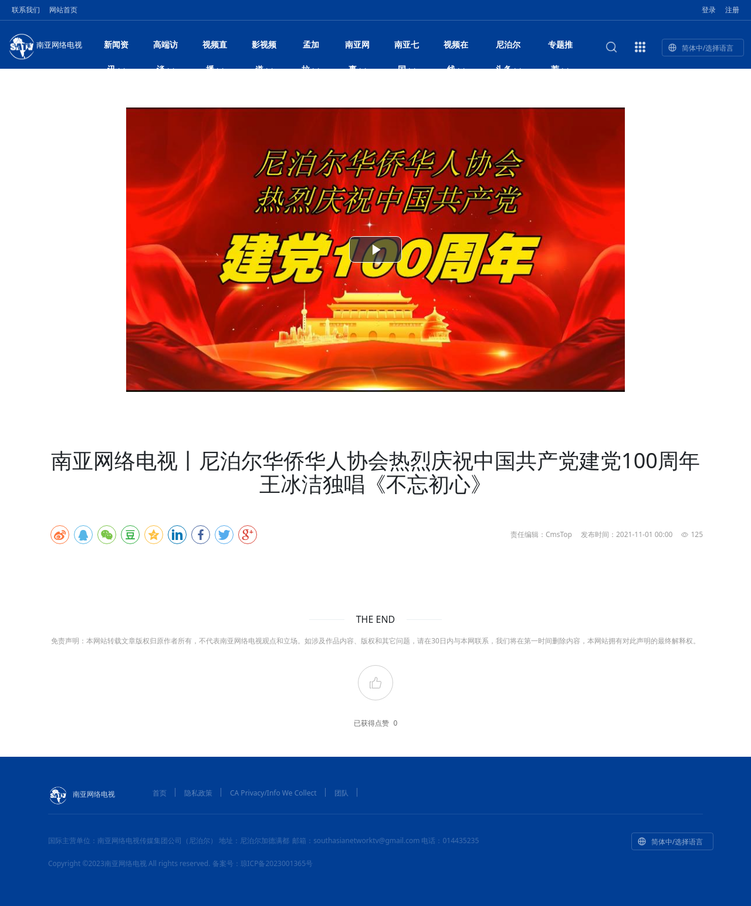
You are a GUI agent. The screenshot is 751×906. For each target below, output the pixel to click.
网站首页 (63, 10)
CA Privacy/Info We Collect (273, 793)
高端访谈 (165, 48)
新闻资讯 (116, 48)
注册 (732, 10)
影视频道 (264, 48)
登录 (709, 10)
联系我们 (26, 10)
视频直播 (214, 48)
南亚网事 (357, 48)
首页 (160, 793)
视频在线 (456, 48)
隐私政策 (198, 793)
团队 (341, 793)
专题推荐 (560, 48)
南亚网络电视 (44, 46)
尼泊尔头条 (508, 48)
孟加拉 (311, 48)
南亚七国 (406, 48)
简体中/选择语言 (700, 48)
